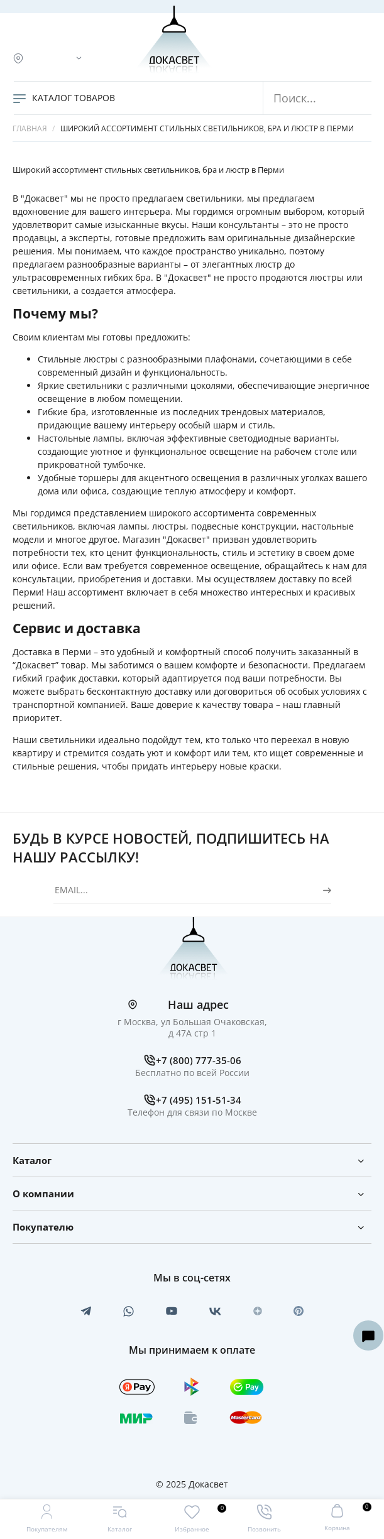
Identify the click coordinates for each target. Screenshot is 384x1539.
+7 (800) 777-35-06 (198, 1060)
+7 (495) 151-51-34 (198, 1100)
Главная (30, 128)
